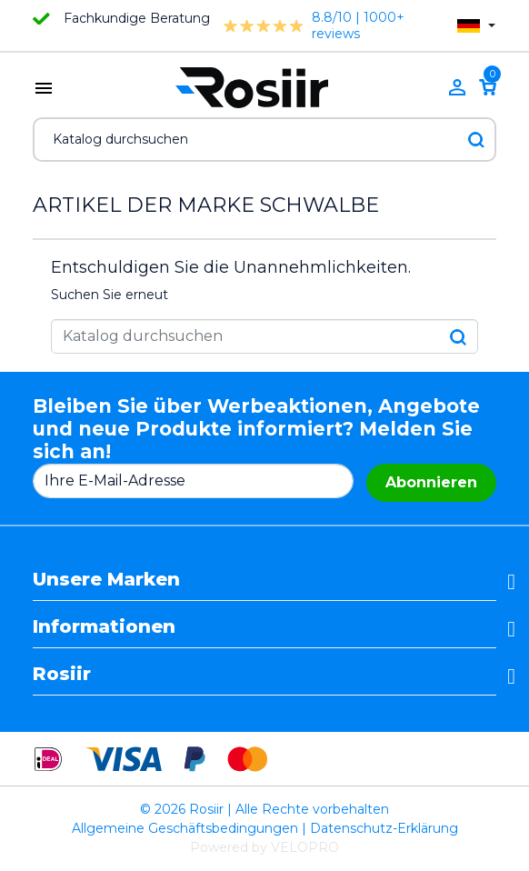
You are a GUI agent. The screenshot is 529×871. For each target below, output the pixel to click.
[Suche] (264, 139)
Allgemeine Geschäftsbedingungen (185, 828)
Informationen (104, 626)
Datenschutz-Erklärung (384, 828)
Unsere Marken (106, 579)
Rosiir (62, 674)
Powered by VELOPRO (264, 847)
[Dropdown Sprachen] (476, 26)
